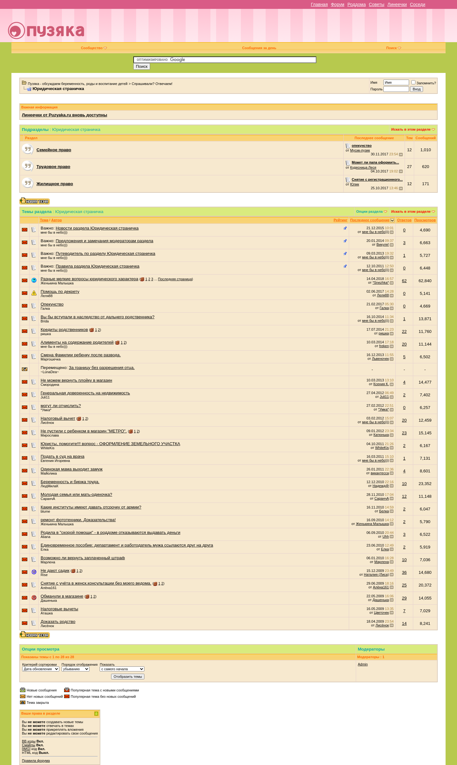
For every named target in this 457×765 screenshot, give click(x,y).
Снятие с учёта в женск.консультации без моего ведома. (96, 583)
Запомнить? (423, 83)
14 (404, 623)
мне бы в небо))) (54, 232)
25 (404, 585)
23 (404, 433)
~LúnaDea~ (50, 372)
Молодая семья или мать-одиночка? (76, 494)
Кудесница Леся (363, 167)
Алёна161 (48, 588)
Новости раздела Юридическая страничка (97, 228)
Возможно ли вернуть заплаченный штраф (83, 557)
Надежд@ (381, 486)
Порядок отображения (79, 664)
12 (404, 496)
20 (404, 344)
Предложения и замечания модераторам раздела (104, 240)
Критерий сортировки (39, 664)
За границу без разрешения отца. (102, 367)
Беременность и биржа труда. (70, 481)
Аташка (47, 613)
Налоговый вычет (58, 418)
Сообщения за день (259, 48)
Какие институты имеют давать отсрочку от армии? (91, 507)
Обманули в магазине (62, 596)
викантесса (380, 473)
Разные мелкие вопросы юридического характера (89, 278)
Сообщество (94, 48)
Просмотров (425, 220)
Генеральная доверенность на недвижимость (85, 393)
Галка (45, 308)
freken (384, 346)
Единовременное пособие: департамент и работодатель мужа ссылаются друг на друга (127, 545)
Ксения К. (381, 384)
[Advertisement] (273, 28)
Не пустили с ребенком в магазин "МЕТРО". (84, 431)
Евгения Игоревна (55, 461)
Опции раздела (369, 211)
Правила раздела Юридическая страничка (97, 266)
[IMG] (26, 749)
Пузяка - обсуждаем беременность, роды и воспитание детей (78, 84)
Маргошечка (51, 359)
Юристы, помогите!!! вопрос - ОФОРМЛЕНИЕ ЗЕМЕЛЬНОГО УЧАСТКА (110, 443)
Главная (319, 4)
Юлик (354, 184)
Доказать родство (58, 621)
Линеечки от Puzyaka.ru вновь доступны (64, 115)
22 (404, 331)
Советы (376, 4)
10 (404, 483)
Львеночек (380, 358)
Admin (363, 664)
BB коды (29, 741)
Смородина (50, 384)
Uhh (385, 536)
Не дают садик (55, 570)
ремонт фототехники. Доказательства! (78, 519)
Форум (337, 4)
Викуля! (382, 244)
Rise (44, 575)
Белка (384, 511)
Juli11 (45, 397)
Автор (56, 220)
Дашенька (49, 600)
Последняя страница (175, 279)
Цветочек (381, 612)
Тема (44, 220)
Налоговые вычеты (59, 608)
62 (404, 280)
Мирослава (50, 435)
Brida (45, 321)
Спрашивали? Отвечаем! (152, 84)
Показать (107, 664)
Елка (45, 549)
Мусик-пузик (360, 150)
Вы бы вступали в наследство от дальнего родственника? (98, 316)
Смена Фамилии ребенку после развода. (81, 355)
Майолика (49, 473)
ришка (46, 334)
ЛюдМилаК (49, 486)
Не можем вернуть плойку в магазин (76, 380)
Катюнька (381, 435)
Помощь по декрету (60, 291)
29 (404, 598)
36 (404, 572)
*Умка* (46, 410)
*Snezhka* (381, 282)
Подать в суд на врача (62, 456)
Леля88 (47, 296)
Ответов (404, 220)
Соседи (417, 4)
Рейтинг (340, 220)
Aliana (45, 537)
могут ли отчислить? (61, 405)
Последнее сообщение (370, 220)
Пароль (376, 89)
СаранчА (48, 499)
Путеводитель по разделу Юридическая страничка (105, 253)
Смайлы (28, 745)
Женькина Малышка (57, 283)
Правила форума (36, 760)
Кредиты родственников (64, 329)
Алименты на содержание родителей (77, 342)
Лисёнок (47, 423)
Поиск (393, 48)
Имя (373, 82)
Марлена (48, 562)
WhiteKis (47, 448)
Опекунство (52, 304)
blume (45, 511)
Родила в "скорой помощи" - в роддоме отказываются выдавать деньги (110, 532)
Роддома (357, 4)
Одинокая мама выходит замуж (72, 469)
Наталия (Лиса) (376, 574)
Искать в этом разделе (411, 129)
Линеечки (397, 4)
